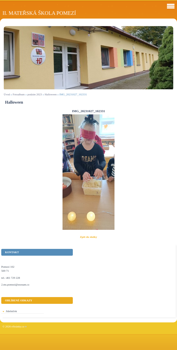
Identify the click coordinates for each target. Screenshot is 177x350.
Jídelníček (11, 311)
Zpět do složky (88, 236)
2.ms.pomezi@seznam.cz (15, 284)
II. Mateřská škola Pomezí (39, 13)
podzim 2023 (34, 94)
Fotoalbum (19, 94)
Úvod (7, 94)
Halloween (51, 94)
